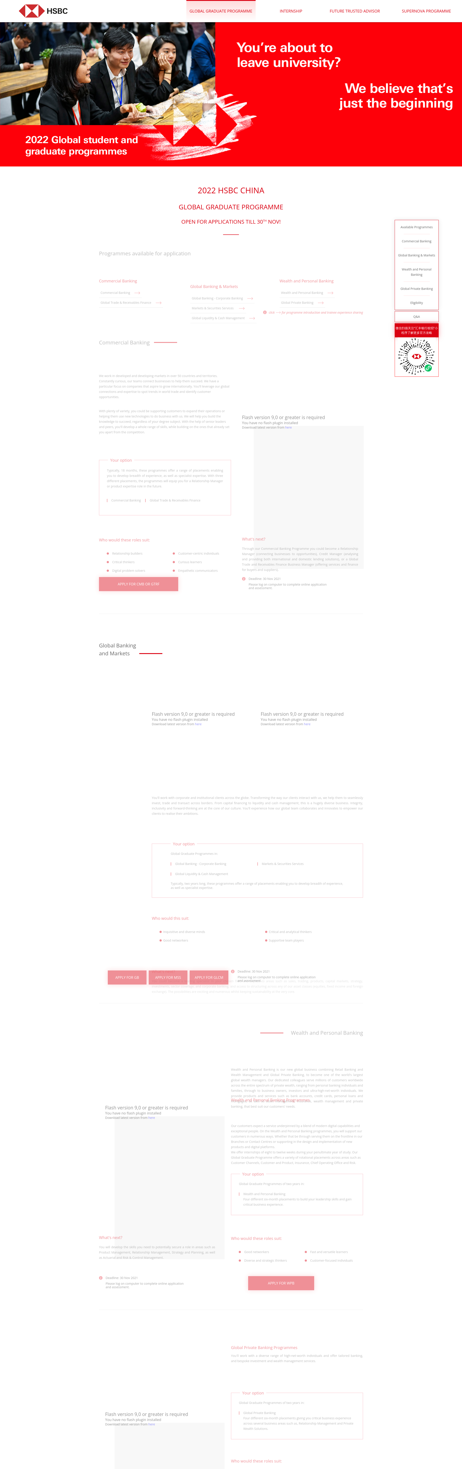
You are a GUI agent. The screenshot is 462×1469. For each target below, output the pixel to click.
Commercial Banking (416, 241)
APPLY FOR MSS (168, 983)
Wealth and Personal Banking (416, 272)
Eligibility (416, 303)
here (288, 486)
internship (292, 10)
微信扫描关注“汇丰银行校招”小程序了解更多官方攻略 (417, 330)
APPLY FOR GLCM (209, 983)
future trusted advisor (355, 10)
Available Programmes (417, 227)
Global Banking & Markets (416, 255)
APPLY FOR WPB (281, 1289)
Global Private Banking (416, 289)
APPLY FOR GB (127, 983)
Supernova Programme (426, 10)
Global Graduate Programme (222, 10)
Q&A (416, 316)
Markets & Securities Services (218, 324)
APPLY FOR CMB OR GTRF (139, 590)
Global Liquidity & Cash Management (223, 334)
